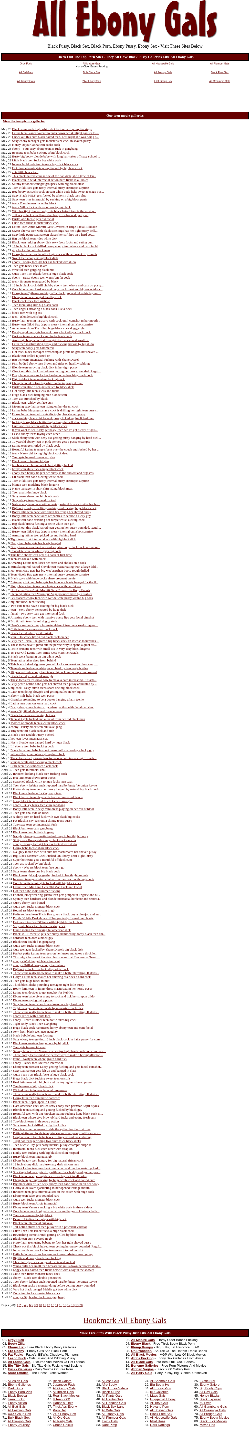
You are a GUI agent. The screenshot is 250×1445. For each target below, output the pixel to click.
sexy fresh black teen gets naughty (35, 1031)
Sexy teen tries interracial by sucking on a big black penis (49, 199)
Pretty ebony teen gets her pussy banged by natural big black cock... (57, 789)
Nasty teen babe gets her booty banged (35, 543)
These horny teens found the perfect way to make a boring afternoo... (58, 1055)
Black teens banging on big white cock (35, 656)
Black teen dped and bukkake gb (31, 676)
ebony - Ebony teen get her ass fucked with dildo (44, 262)
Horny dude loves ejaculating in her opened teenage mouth (51, 1188)
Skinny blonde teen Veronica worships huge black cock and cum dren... (59, 1051)
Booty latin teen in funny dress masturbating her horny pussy (52, 988)
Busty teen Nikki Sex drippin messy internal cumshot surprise (52, 324)
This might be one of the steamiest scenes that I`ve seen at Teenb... (56, 957)
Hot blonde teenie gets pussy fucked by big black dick (47, 168)
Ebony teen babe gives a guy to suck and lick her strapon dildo (53, 996)
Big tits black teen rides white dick (34, 238)
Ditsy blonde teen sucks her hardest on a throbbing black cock (52, 375)
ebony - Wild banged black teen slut (36, 961)
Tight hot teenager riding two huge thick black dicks (47, 1141)
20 (81, 1305)
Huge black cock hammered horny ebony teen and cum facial (53, 1027)
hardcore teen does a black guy (33, 938)
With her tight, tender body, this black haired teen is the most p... (54, 211)
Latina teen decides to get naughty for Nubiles (43, 992)
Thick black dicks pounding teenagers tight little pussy (48, 984)
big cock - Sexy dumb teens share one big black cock (45, 688)
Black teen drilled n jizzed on (31, 355)
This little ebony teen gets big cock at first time (41, 555)
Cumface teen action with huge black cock (40, 426)
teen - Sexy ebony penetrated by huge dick (38, 609)
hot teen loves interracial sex (29, 738)
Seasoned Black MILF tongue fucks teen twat (43, 781)
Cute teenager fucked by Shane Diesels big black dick (48, 949)
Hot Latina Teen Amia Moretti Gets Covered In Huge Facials (50, 590)
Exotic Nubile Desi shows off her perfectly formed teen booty (53, 918)
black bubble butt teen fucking (32, 1035)
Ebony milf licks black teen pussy (32, 695)
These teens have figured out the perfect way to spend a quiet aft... (53, 645)
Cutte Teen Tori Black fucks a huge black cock (42, 273)
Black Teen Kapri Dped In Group (34, 1102)
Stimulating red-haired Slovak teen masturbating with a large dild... (54, 566)
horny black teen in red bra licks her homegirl (43, 801)
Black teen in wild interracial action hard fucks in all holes (50, 180)
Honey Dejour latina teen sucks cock (36, 145)
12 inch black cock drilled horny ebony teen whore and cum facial (55, 246)
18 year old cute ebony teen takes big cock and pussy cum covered (53, 672)
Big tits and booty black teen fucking (37, 1258)
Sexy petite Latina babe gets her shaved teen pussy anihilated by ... (53, 684)
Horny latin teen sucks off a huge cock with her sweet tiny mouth (54, 254)
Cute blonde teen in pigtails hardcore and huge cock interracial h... (56, 1211)
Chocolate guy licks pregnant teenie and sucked (44, 1262)
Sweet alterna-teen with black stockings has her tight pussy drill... (55, 230)
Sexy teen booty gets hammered (33, 348)
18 (72, 1305)
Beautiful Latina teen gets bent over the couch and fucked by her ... (56, 449)
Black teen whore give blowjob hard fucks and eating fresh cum (54, 1117)
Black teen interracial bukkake (32, 1223)
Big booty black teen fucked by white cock (41, 969)
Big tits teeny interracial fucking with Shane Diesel (45, 359)
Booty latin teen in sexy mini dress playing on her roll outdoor (53, 809)
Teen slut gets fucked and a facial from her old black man (47, 719)
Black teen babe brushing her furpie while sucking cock (48, 520)
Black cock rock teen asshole (31, 301)
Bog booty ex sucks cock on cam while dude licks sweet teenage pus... (58, 191)
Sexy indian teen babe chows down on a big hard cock (48, 1004)
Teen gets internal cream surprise (33, 457)
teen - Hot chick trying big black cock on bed (39, 637)
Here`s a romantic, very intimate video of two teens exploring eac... (54, 625)
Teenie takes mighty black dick (33, 1086)
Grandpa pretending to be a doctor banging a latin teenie (47, 699)
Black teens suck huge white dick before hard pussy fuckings (52, 129)
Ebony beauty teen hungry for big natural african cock (48, 1160)
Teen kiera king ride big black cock (35, 305)
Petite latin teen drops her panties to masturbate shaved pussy (53, 1254)
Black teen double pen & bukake (31, 633)
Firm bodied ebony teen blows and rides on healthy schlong (51, 363)
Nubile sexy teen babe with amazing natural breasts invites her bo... (56, 504)
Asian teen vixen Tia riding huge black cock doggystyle (48, 328)
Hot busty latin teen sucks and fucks (35, 391)
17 (68, 1305)
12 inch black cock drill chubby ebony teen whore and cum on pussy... (58, 285)
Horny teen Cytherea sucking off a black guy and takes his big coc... (56, 293)
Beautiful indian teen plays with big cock (39, 1219)
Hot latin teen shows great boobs (34, 777)
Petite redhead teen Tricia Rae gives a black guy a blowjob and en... (57, 914)
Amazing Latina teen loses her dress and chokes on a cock (48, 563)
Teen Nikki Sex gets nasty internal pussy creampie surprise (50, 187)
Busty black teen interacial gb (32, 1156)
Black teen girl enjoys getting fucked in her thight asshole (50, 875)
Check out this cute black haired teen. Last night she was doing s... (55, 137)
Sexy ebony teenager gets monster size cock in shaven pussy (51, 141)
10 (40, 1305)
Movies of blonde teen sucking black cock (37, 723)
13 (52, 1305)
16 (64, 1305)
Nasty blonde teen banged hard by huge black (40, 742)
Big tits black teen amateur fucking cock (38, 379)
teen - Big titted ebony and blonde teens (36, 711)
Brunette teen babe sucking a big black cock (41, 152)
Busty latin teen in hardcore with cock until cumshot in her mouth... (56, 320)
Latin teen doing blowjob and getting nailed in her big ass (47, 691)
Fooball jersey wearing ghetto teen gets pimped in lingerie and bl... (56, 895)
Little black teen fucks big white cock (36, 160)
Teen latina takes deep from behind (33, 660)
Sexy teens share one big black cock (35, 496)
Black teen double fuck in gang (33, 832)
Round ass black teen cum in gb (33, 910)
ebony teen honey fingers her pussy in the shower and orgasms (53, 473)
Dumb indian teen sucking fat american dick (42, 930)
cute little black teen (25, 172)
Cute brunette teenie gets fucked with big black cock (47, 883)
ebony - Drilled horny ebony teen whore (39, 965)
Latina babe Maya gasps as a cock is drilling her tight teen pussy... (55, 410)
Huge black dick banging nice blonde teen (39, 395)
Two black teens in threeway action (36, 1121)
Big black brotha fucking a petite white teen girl (43, 523)
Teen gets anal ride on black (31, 813)
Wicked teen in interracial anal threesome (40, 1090)
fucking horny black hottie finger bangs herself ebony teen (50, 422)
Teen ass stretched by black (30, 398)
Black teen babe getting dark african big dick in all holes (49, 1176)
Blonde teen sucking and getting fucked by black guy (47, 1109)
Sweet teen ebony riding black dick (35, 258)
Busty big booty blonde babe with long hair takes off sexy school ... (56, 156)
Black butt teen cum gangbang (32, 828)
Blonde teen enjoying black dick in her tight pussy (45, 367)
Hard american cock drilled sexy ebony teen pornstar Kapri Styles (56, 1106)
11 (44, 1305)
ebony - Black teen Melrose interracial (38, 1063)
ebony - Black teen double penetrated (37, 1277)
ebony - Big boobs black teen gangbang (38, 1297)
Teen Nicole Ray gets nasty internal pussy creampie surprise (49, 574)
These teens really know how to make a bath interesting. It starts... (53, 680)
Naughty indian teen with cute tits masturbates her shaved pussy (54, 852)
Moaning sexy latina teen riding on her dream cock (45, 406)
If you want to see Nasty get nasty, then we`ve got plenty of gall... (55, 430)
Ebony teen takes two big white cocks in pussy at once (47, 383)
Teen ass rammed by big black (32, 1215)
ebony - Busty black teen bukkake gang (36, 727)
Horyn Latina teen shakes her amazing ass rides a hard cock (52, 977)
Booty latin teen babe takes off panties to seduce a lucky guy (51, 516)
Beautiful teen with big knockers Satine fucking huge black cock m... (58, 1113)
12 (48, 1305)
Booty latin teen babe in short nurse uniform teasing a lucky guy (52, 750)
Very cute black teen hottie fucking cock (39, 926)
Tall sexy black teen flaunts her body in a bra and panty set (50, 215)
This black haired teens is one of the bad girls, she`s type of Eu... (54, 176)
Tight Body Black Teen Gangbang (35, 1024)
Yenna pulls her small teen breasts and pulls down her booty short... (57, 1266)
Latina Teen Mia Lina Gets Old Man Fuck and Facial (47, 887)
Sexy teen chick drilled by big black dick (39, 1125)
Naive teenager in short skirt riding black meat (42, 488)
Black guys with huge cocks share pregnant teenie (42, 578)
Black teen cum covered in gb (32, 1238)
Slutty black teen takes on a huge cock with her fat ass (45, 586)
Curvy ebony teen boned (29, 902)
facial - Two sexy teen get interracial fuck (37, 613)
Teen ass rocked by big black (32, 863)
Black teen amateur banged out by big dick (41, 1043)
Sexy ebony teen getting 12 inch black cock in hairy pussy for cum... (57, 1039)
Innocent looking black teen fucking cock (40, 773)
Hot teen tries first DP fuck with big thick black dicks (48, 922)
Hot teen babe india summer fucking (36, 891)
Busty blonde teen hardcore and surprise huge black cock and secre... (55, 547)
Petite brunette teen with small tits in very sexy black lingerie (50, 648)
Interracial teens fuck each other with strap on (43, 1149)
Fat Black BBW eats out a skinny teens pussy (42, 820)
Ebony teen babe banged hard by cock (37, 297)
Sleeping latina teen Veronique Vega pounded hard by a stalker (51, 594)
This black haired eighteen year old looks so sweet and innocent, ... (54, 664)
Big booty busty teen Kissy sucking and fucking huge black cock (54, 508)
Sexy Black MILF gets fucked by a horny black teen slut (49, 195)
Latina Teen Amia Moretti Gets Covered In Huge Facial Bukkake (54, 227)
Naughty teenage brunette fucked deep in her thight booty (50, 836)
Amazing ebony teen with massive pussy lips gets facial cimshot (52, 617)
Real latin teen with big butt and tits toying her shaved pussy (52, 1082)
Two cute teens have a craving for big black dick (42, 605)
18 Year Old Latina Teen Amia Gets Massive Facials (44, 652)
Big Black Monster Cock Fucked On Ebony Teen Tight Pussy (53, 856)
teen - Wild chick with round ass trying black (41, 207)
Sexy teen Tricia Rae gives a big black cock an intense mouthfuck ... (54, 641)
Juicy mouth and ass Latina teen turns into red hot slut (48, 1250)
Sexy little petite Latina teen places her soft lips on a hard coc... (53, 234)
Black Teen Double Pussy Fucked (32, 734)
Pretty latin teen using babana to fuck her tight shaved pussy (52, 1242)
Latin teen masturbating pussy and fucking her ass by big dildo (53, 344)
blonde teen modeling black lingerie (35, 484)
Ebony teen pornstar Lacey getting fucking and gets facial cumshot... (57, 1066)
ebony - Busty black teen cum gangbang (39, 805)
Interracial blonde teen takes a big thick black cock (45, 164)
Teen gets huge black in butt (31, 981)
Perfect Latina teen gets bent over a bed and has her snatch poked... (56, 1168)
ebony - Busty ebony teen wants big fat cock (41, 277)
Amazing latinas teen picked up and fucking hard (44, 535)
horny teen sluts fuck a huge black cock (38, 469)
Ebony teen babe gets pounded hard (36, 1195)
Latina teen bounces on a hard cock (33, 703)
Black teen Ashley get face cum (32, 402)
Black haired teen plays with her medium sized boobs (48, 797)
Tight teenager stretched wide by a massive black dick (48, 1008)
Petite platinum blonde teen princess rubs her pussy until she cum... (57, 1133)
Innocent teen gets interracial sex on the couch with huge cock (53, 879)
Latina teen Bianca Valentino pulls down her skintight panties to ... (55, 133)
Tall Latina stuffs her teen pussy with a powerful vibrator (50, 1227)
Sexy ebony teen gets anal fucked (34, 500)
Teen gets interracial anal (29, 770)
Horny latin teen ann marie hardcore (36, 1098)
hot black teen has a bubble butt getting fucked (42, 465)
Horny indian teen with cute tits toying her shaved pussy (48, 414)
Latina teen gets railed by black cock (36, 445)
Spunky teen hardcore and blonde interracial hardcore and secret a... (57, 899)
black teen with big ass (27, 312)
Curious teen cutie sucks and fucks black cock (42, 336)
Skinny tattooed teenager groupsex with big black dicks (48, 184)
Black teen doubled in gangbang (34, 941)
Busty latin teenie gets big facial (33, 219)
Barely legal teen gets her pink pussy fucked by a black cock (51, 332)
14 (56, 1305)
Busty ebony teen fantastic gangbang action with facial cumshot (52, 707)
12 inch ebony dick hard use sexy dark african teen (46, 1164)
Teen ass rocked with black (28, 559)
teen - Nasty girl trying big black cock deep (40, 453)
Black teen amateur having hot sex (32, 715)
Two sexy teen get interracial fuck (35, 824)
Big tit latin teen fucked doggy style (33, 621)
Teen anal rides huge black (29, 492)
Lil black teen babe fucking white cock (37, 477)
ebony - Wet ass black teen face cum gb (38, 867)
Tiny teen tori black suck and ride (32, 731)
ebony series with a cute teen (32, 1016)
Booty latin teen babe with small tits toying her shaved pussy (51, 512)
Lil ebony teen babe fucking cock (32, 746)
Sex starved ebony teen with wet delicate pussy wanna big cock (51, 598)
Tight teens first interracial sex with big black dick (43, 539)
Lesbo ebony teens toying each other (36, 434)
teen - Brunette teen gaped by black (35, 281)
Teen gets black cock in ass (29, 266)
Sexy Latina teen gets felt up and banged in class (44, 1070)
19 (77, 1305)
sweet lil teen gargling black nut (33, 270)
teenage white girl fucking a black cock (36, 762)
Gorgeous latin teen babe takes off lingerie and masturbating (52, 1137)
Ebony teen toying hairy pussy (32, 1000)
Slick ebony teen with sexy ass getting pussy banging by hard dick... (56, 438)
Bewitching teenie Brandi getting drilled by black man (48, 1234)
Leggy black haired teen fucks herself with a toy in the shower (53, 1270)
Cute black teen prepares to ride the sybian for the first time (51, 1129)
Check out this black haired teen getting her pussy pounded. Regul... (56, 371)
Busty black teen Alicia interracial (35, 1203)
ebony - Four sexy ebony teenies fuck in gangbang (45, 148)
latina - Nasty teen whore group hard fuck (37, 754)
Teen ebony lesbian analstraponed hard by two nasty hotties (49, 668)
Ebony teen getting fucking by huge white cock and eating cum (54, 1180)
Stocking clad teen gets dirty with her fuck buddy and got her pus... (56, 1172)
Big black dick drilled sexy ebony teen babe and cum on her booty (56, 1184)
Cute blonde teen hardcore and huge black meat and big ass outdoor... (57, 289)
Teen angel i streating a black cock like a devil (42, 309)
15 (60, 1305)
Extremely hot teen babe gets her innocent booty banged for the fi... (54, 582)
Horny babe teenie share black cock (36, 848)
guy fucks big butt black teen (31, 250)
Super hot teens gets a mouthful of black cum (42, 859)
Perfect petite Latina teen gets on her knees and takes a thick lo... (55, 953)
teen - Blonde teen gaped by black (34, 203)
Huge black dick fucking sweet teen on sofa (41, 1078)
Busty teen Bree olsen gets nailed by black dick (43, 387)
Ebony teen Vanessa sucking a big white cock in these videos (52, 1207)
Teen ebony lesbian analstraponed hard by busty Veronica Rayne (55, 785)
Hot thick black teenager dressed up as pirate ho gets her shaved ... (55, 352)
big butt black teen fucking (27, 602)
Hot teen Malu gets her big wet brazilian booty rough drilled (49, 570)
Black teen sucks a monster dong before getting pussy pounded (54, 1285)
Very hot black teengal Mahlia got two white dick (45, 1289)
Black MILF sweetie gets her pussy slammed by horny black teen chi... (59, 934)
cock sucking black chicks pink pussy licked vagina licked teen (53, 418)
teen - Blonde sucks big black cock (35, 316)
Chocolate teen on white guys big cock (35, 551)
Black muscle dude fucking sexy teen (37, 793)
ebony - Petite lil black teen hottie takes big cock (44, 1020)
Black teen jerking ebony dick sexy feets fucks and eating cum (53, 242)
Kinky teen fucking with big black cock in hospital (46, 1152)
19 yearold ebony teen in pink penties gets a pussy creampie (51, 441)
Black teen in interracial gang (31, 461)
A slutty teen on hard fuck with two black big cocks (46, 816)
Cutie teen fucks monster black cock (36, 223)
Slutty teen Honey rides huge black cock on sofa (44, 840)
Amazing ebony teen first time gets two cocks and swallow (50, 340)
